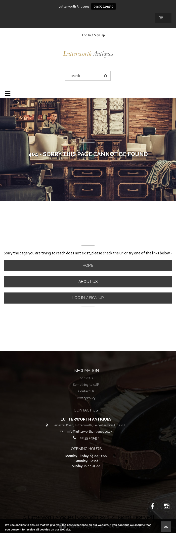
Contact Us (86, 391)
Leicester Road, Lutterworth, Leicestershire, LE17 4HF (89, 425)
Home (88, 265)
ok (166, 526)
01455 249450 (103, 6)
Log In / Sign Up (93, 35)
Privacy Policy (86, 398)
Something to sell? (86, 385)
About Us (88, 281)
